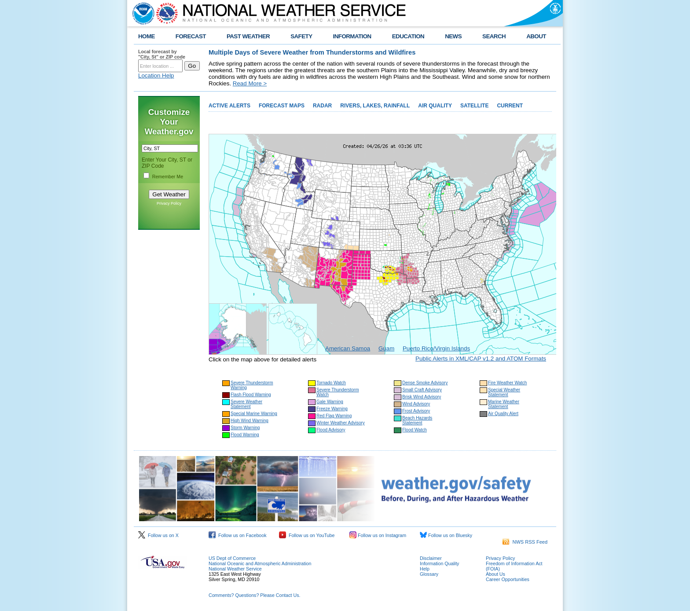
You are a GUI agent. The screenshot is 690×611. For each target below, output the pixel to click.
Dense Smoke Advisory (425, 382)
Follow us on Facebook (238, 535)
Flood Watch (414, 429)
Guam (386, 348)
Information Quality (439, 563)
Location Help (156, 75)
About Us (495, 574)
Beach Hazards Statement (417, 420)
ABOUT (536, 36)
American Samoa (347, 348)
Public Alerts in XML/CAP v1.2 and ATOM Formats (480, 358)
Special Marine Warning (254, 413)
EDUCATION (408, 36)
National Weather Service (235, 568)
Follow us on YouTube (306, 535)
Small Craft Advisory (422, 389)
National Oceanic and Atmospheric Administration (260, 563)
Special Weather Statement (504, 392)
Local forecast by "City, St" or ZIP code (161, 54)
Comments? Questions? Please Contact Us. (254, 595)
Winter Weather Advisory (340, 422)
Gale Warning (329, 401)
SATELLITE (474, 106)
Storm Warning (245, 427)
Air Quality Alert (503, 413)
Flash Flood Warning (251, 394)
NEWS (453, 36)
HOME (146, 36)
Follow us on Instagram (377, 535)
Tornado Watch (331, 382)
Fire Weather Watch (507, 382)
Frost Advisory (416, 411)
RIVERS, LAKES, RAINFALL (375, 106)
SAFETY (301, 36)
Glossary (429, 574)
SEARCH (494, 36)
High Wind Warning (249, 420)
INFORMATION (352, 36)
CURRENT (510, 106)
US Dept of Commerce (232, 558)
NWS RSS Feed (525, 542)
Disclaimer (431, 558)
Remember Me (167, 176)
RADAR (322, 106)
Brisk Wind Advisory (421, 396)
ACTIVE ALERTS (229, 106)
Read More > (250, 83)
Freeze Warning (332, 408)
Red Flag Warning (334, 415)
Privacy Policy (169, 203)
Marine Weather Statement (503, 404)
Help (424, 568)
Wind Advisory (416, 403)
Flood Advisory (330, 429)
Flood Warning (245, 434)
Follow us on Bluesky (446, 535)
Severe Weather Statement (246, 404)
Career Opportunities (507, 579)
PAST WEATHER (248, 36)
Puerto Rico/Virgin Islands (436, 348)
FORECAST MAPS (282, 106)
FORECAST (191, 36)
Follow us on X (158, 535)
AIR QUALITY (435, 106)
